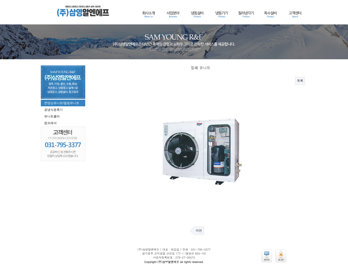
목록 (300, 81)
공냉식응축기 (53, 109)
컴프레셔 (50, 123)
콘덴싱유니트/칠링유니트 (61, 103)
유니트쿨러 (52, 116)
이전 (199, 230)
